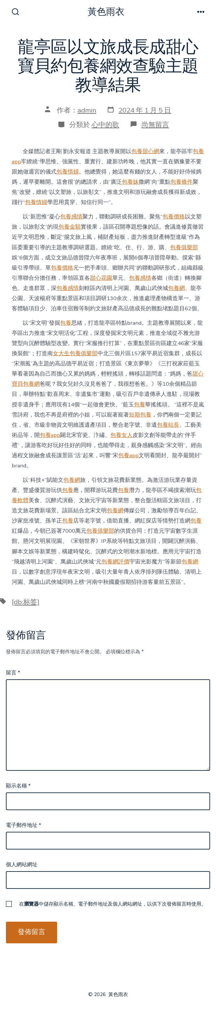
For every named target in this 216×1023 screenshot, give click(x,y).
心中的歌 (105, 124)
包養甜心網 (145, 151)
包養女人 (121, 435)
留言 (13, 672)
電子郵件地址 (23, 825)
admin (86, 110)
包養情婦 (67, 171)
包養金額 (69, 227)
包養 (65, 323)
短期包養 (140, 415)
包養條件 (181, 182)
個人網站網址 (21, 864)
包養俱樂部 (184, 247)
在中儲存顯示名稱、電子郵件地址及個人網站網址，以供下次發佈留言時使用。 (112, 904)
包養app (50, 435)
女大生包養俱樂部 (75, 353)
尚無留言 (155, 124)
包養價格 (173, 216)
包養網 (176, 288)
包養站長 (168, 425)
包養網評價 (115, 561)
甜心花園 (101, 278)
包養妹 (130, 182)
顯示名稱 (18, 785)
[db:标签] (25, 601)
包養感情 (71, 216)
